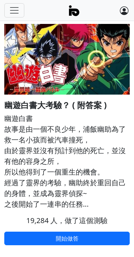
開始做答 (67, 238)
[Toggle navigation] (14, 10)
